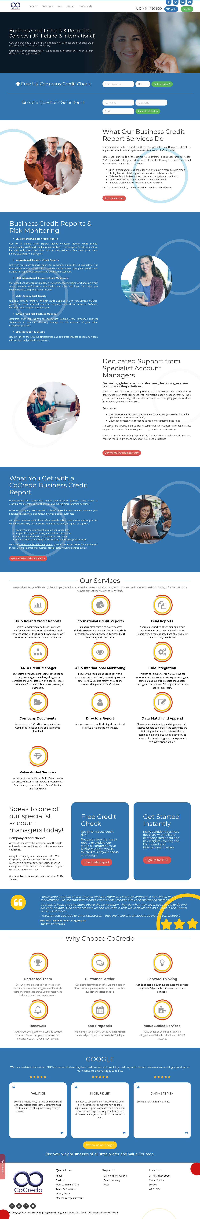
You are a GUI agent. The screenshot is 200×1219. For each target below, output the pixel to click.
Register (187, 8)
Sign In (171, 8)
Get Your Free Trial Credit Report (28, 558)
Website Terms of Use (67, 1184)
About (33, 6)
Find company (162, 84)
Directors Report (100, 718)
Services (48, 6)
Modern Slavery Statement (69, 1197)
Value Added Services (38, 772)
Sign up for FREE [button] (157, 860)
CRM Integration (162, 668)
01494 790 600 (150, 8)
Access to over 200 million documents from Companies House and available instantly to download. (37, 728)
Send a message (112, 1180)
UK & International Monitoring (100, 668)
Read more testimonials (52, 923)
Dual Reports (162, 621)
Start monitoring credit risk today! (122, 452)
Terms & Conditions (66, 1189)
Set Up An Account (114, 198)
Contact (70, 6)
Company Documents (37, 718)
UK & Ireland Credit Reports (38, 621)
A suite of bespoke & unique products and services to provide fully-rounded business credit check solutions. (162, 988)
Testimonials (86, 6)
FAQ (60, 6)
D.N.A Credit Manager (37, 668)
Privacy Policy (63, 1193)
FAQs (106, 1184)
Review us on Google (100, 1145)
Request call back (148, 111)
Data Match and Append (162, 718)
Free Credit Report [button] (96, 862)
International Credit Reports (100, 621)
